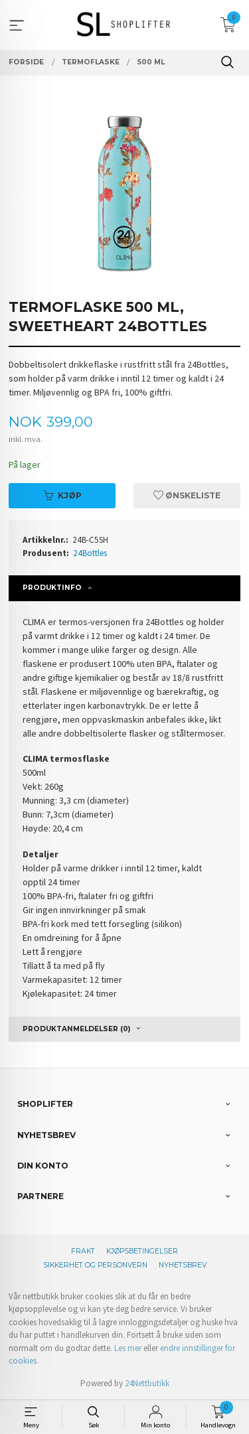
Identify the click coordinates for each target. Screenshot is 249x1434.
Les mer (127, 1348)
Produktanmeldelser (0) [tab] (76, 1029)
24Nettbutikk (147, 1383)
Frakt (83, 1251)
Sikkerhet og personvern (95, 1265)
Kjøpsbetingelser (142, 1251)
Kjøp (62, 495)
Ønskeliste (186, 495)
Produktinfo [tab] (52, 587)
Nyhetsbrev (183, 1265)
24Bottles (90, 553)
